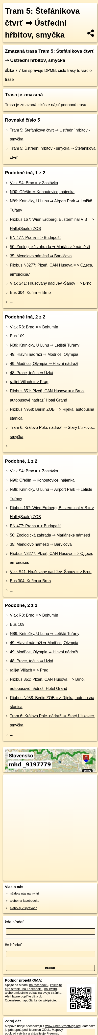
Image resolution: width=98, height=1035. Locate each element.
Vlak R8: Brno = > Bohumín (34, 327)
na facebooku (38, 985)
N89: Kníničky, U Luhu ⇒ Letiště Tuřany (44, 345)
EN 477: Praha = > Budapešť (35, 237)
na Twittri (50, 989)
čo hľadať (13, 945)
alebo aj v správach (23, 908)
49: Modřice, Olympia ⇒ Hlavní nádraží (44, 363)
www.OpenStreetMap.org (63, 1026)
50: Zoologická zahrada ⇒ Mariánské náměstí (50, 247)
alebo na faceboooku (24, 900)
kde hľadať (14, 922)
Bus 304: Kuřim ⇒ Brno (30, 292)
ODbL (46, 1030)
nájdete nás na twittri (24, 893)
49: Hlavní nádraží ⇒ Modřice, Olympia (44, 354)
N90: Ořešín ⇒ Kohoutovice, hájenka (42, 192)
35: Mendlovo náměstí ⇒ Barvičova (41, 256)
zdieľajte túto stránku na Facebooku (33, 986)
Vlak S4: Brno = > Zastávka (34, 183)
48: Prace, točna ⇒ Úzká (31, 373)
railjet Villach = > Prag (29, 382)
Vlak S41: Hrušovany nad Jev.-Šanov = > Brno (51, 283)
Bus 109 (17, 336)
